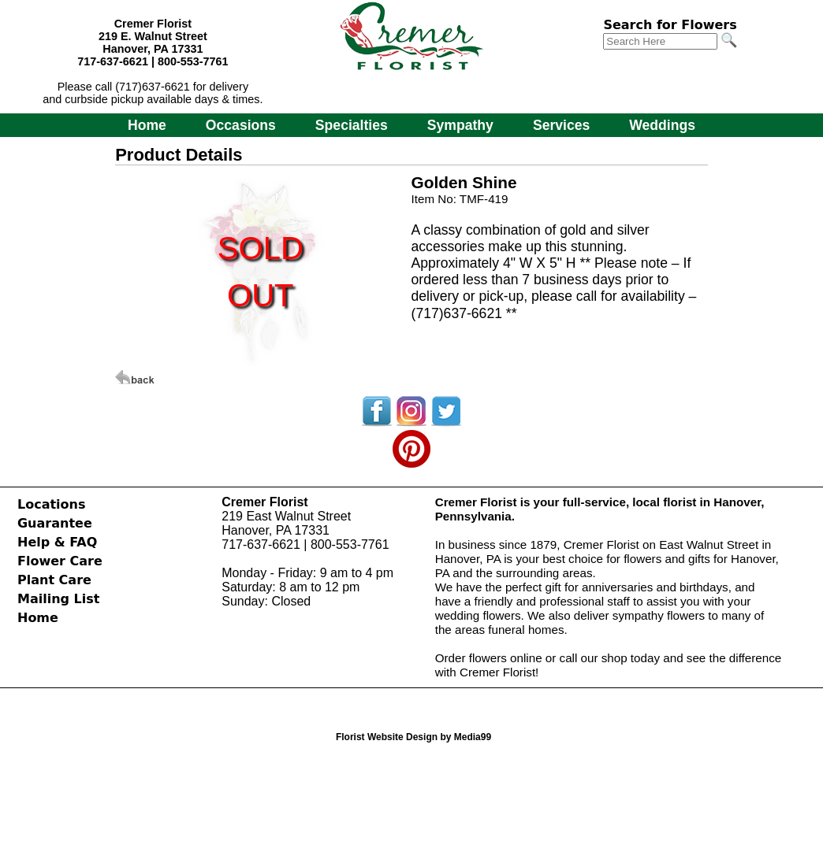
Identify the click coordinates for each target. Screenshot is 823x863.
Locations (51, 504)
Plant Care (54, 579)
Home (147, 125)
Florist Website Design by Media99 (413, 737)
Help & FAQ (57, 542)
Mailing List (58, 598)
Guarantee (54, 523)
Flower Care (59, 561)
